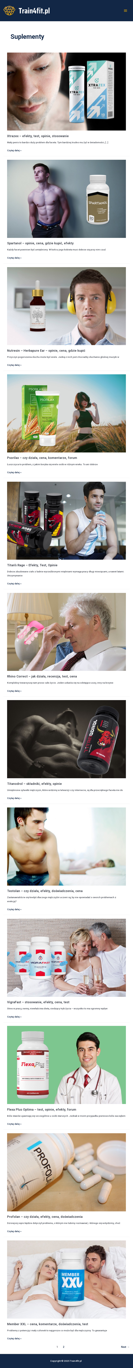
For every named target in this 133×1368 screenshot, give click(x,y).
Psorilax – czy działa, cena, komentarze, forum (42, 458)
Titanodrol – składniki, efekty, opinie (34, 784)
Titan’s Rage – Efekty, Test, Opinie (32, 565)
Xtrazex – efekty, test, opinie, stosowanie (38, 136)
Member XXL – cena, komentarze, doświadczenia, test (47, 1324)
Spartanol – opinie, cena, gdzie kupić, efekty (40, 243)
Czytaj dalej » (14, 150)
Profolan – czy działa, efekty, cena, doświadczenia (45, 1217)
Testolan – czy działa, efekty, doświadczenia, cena (45, 891)
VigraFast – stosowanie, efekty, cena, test (38, 1002)
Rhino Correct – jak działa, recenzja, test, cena (42, 676)
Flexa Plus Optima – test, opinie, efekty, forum (41, 1109)
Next (125, 1347)
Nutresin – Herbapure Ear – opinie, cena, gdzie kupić (46, 350)
